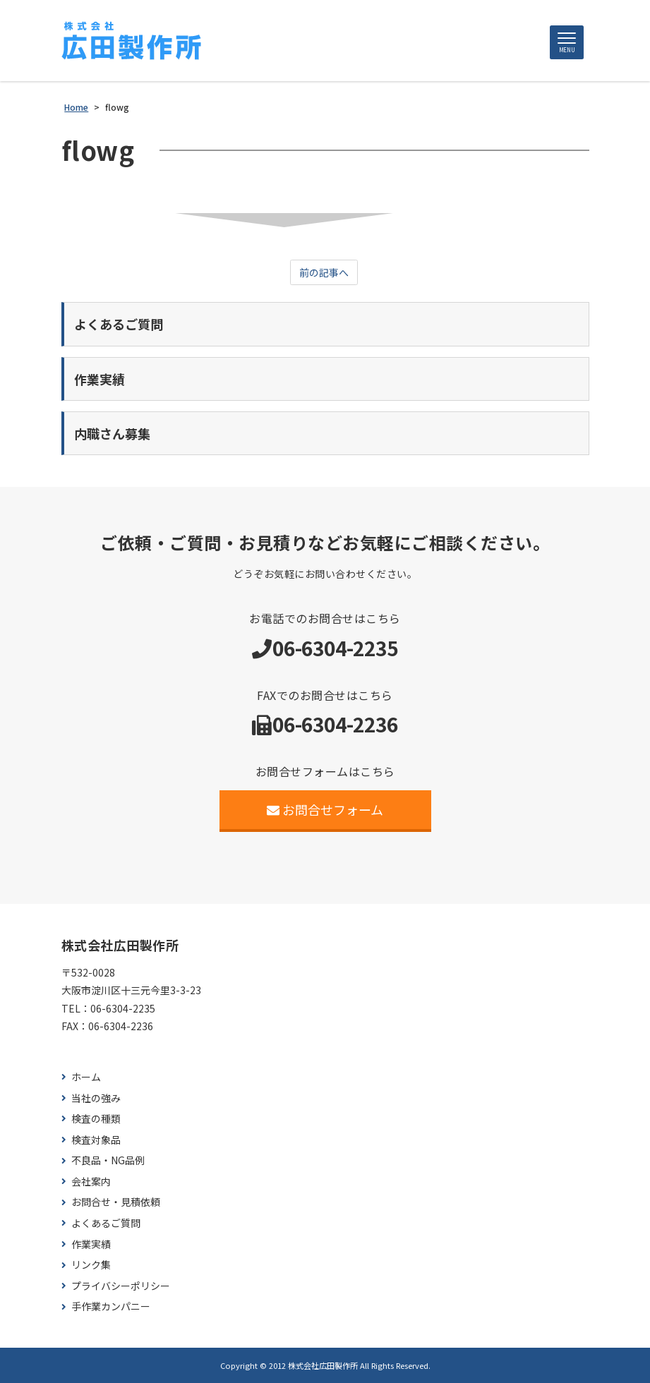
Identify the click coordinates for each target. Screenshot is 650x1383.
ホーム (86, 1077)
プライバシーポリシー (120, 1286)
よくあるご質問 (105, 1223)
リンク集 (91, 1265)
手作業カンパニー (110, 1306)
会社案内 (91, 1181)
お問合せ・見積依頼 (115, 1202)
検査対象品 (96, 1140)
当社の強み (96, 1098)
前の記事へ (324, 272)
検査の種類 (96, 1118)
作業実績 (91, 1244)
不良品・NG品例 (108, 1160)
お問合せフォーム (325, 809)
